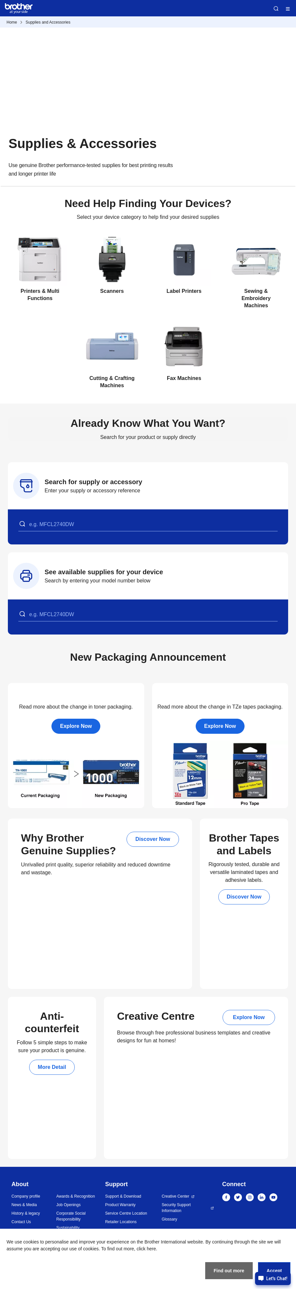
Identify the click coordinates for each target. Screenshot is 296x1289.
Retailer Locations (121, 1222)
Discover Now (152, 839)
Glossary (169, 1219)
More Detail (52, 1067)
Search (276, 8)
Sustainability (68, 1227)
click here (146, 1248)
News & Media (24, 1205)
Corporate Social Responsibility (71, 1216)
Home (12, 22)
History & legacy (25, 1213)
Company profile (25, 1196)
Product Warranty (120, 1205)
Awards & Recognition (75, 1196)
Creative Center (175, 1196)
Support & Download (123, 1196)
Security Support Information (176, 1208)
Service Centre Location (126, 1213)
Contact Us (21, 1222)
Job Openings (68, 1205)
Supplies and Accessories (48, 22)
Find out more (229, 1270)
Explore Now (76, 726)
